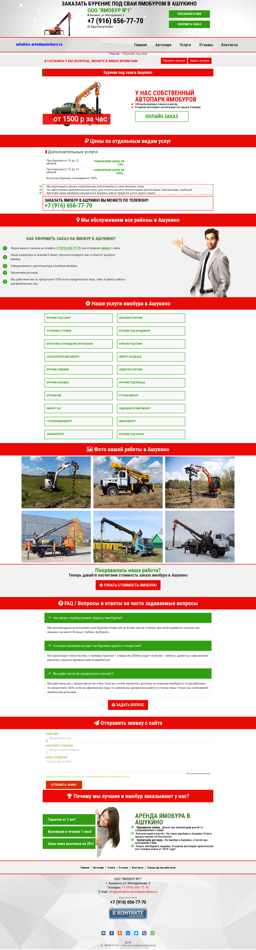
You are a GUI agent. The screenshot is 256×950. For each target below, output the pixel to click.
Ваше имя (52, 731)
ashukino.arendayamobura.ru (39, 44)
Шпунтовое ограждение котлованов (70, 343)
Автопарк (163, 44)
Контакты (229, 44)
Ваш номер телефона (59, 743)
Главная (140, 44)
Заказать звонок (174, 60)
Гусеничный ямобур (59, 421)
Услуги (185, 44)
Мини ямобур (127, 421)
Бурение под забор (59, 317)
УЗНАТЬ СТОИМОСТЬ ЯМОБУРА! (128, 585)
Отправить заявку (64, 782)
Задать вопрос (199, 60)
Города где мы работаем (161, 865)
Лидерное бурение (131, 369)
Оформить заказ (189, 24)
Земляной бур (55, 434)
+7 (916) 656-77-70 (115, 21)
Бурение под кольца (132, 382)
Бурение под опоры (131, 434)
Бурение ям (54, 395)
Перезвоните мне (189, 14)
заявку (105, 248)
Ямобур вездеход (130, 356)
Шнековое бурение (131, 317)
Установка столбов (59, 330)
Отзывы (206, 44)
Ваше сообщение (57, 755)
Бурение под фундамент (135, 330)
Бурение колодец (58, 382)
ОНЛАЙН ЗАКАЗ (161, 116)
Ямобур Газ (54, 408)
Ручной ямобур (128, 395)
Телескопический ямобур (63, 356)
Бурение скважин (58, 369)
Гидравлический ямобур (135, 408)
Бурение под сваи (130, 343)
